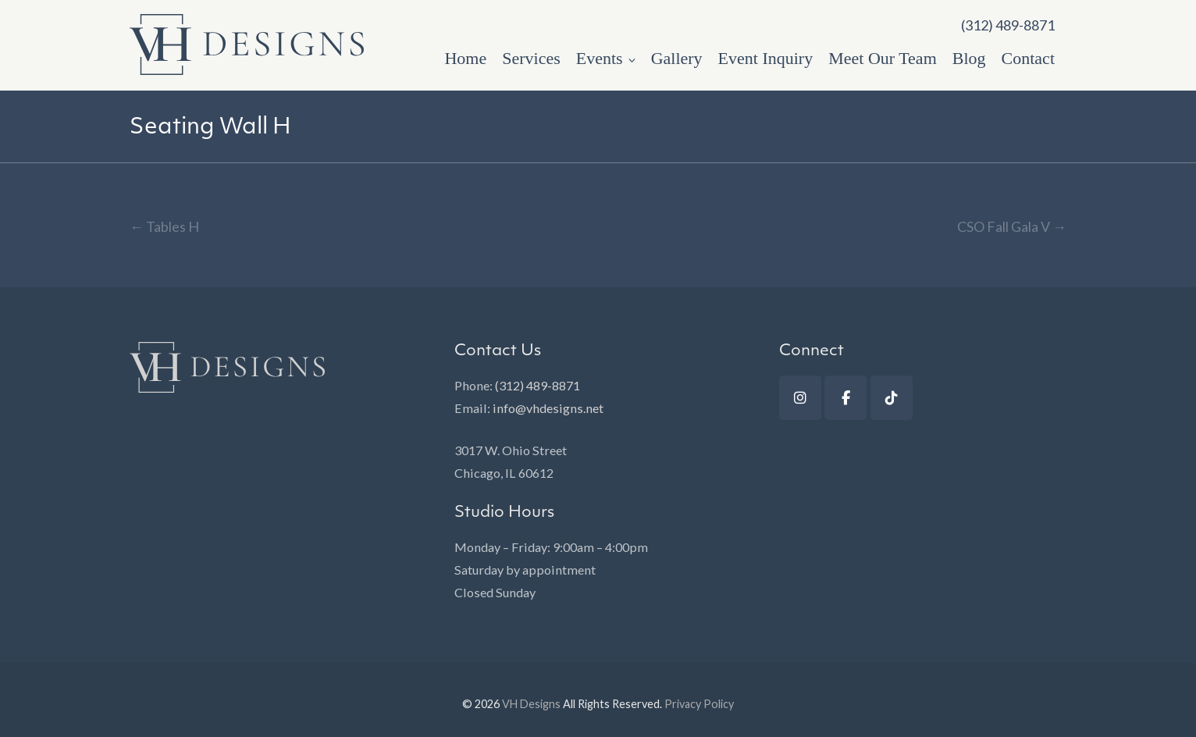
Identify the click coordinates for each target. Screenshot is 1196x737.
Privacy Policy (699, 703)
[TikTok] (891, 398)
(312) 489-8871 (537, 385)
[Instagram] (800, 398)
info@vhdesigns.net (548, 408)
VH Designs (531, 703)
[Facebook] (845, 398)
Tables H (164, 226)
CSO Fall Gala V (1011, 226)
